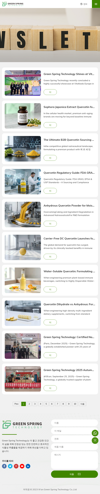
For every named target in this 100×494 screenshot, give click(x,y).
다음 (82, 404)
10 (75, 404)
